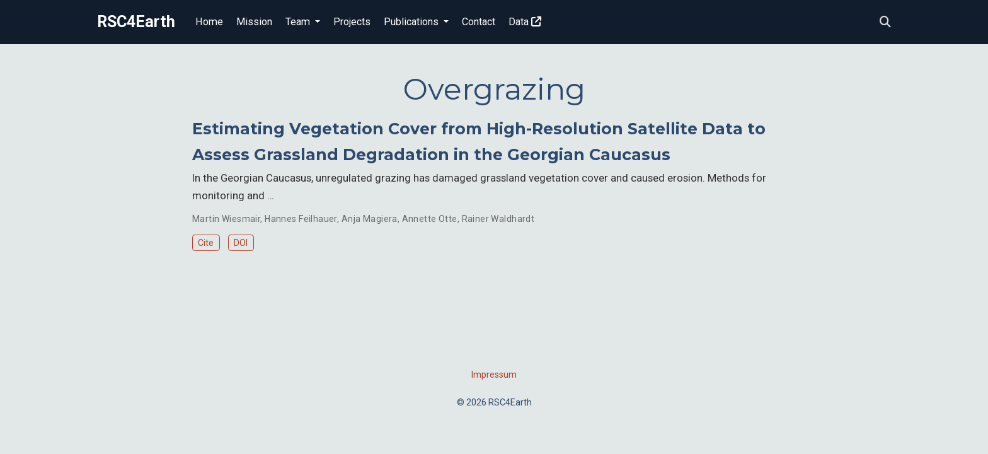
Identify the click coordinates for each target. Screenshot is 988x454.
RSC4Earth (136, 22)
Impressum (494, 375)
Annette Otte (429, 219)
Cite (206, 243)
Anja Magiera (370, 219)
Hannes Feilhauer (301, 219)
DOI (241, 243)
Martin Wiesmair (226, 219)
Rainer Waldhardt (498, 219)
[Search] (885, 22)
